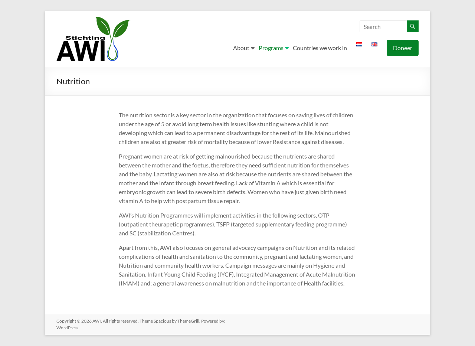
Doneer (402, 47)
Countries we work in (320, 47)
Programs (271, 47)
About (241, 47)
